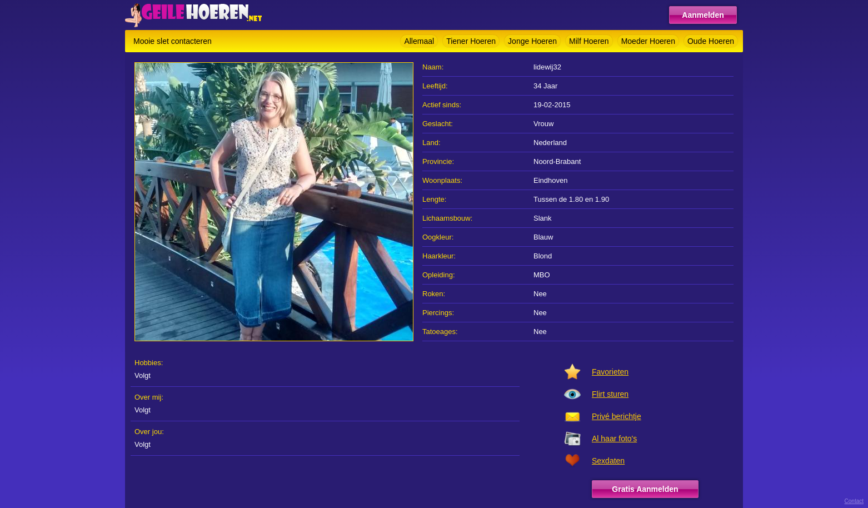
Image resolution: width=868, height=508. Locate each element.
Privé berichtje (616, 416)
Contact (854, 501)
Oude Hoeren (710, 41)
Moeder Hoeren (648, 41)
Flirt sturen (610, 394)
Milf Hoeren (589, 41)
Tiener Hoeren (471, 41)
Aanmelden (703, 15)
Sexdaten (608, 460)
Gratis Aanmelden (645, 489)
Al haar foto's (614, 438)
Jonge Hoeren (532, 41)
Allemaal (419, 41)
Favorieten (610, 371)
